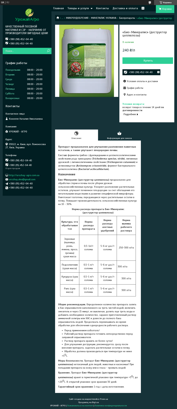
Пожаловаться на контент (80, 405)
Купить (148, 60)
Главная (58, 8)
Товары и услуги (78, 8)
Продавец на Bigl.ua (88, 402)
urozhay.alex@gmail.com (22, 179)
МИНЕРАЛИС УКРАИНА (103, 17)
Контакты (102, 8)
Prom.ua (104, 399)
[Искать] (48, 51)
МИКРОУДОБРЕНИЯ (77, 17)
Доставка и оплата (125, 8)
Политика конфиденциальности (111, 405)
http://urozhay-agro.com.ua (24, 175)
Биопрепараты (127, 17)
